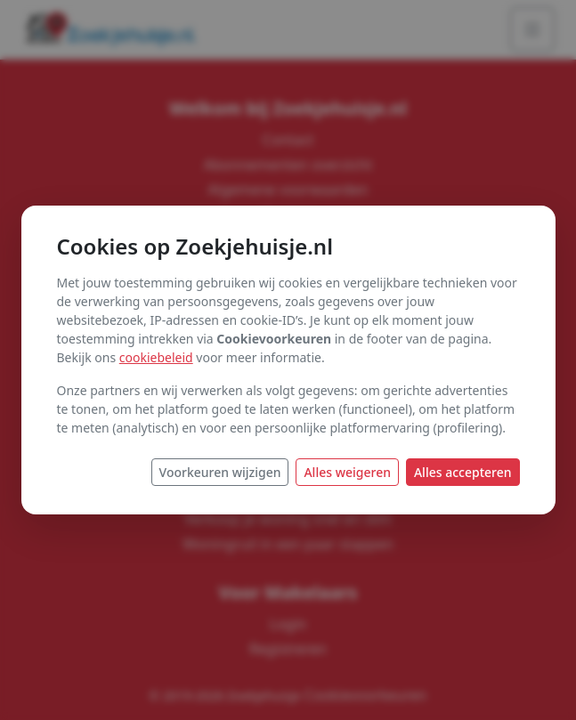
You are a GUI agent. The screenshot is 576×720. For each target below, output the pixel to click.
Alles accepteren (463, 472)
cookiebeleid (156, 357)
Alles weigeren (347, 472)
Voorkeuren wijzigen (220, 472)
